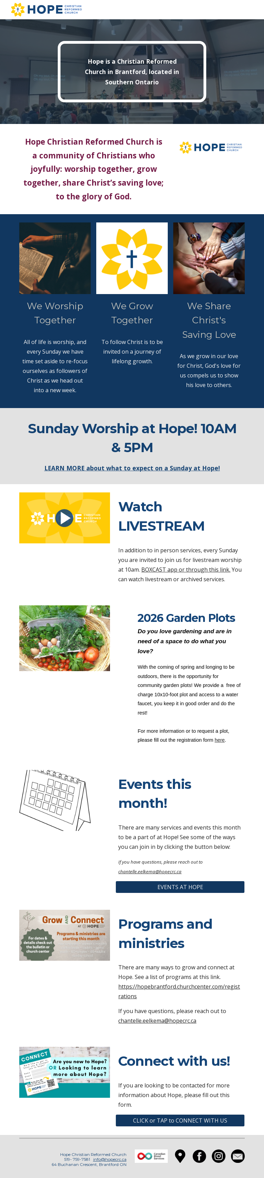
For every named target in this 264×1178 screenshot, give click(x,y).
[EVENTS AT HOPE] (180, 887)
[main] (132, 72)
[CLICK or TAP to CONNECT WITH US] (180, 1120)
